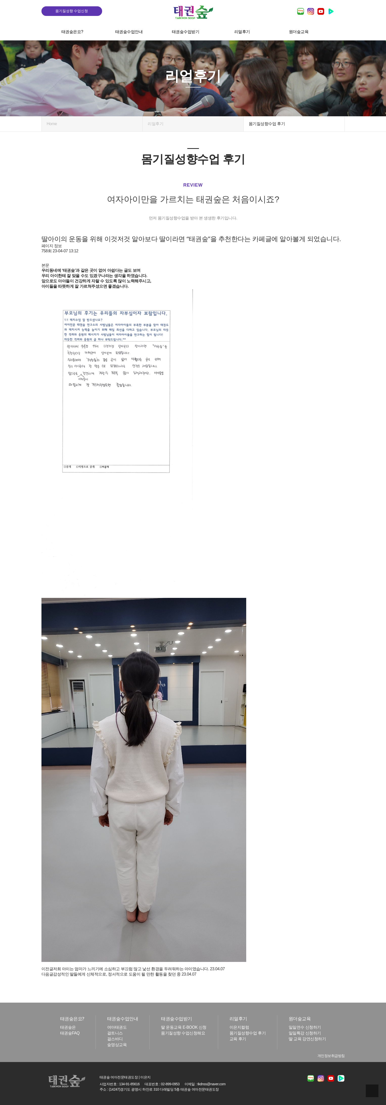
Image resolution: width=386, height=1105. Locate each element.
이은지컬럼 (239, 1027)
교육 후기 (238, 1039)
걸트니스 (115, 1033)
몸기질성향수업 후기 (248, 1033)
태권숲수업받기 (185, 32)
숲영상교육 (117, 1045)
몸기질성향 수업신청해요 (183, 1033)
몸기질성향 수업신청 (71, 11)
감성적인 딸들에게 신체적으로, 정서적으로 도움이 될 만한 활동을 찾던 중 (116, 974)
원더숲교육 (299, 32)
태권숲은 (68, 1027)
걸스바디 (115, 1039)
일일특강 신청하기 (305, 1033)
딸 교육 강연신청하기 (307, 1039)
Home (52, 124)
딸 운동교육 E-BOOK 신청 (184, 1027)
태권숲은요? (72, 32)
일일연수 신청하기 (305, 1027)
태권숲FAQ (70, 1033)
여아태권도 (117, 1027)
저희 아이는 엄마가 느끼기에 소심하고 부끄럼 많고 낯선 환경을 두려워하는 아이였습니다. (131, 969)
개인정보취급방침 (331, 1056)
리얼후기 (242, 32)
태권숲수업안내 (129, 32)
